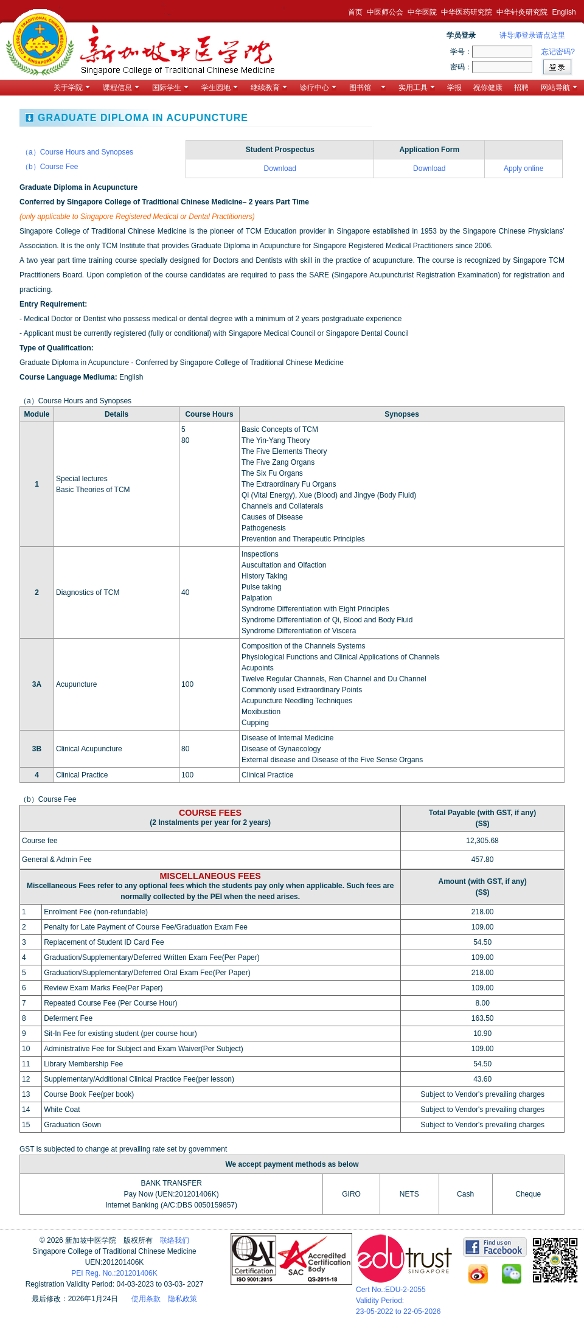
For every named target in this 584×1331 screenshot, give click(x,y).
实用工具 (416, 87)
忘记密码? (558, 51)
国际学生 (170, 87)
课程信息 (121, 87)
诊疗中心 (318, 87)
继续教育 (269, 87)
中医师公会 (385, 12)
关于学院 (72, 87)
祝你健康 (487, 87)
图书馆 (367, 87)
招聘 (521, 87)
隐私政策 (182, 1299)
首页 (355, 12)
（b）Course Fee (49, 166)
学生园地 (219, 87)
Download (280, 168)
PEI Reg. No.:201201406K (114, 1273)
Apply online (523, 168)
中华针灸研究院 (522, 12)
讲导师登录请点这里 (532, 35)
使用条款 (146, 1299)
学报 (454, 87)
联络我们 (174, 1240)
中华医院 (422, 12)
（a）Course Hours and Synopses (77, 152)
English (563, 12)
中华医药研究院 (466, 12)
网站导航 (559, 87)
